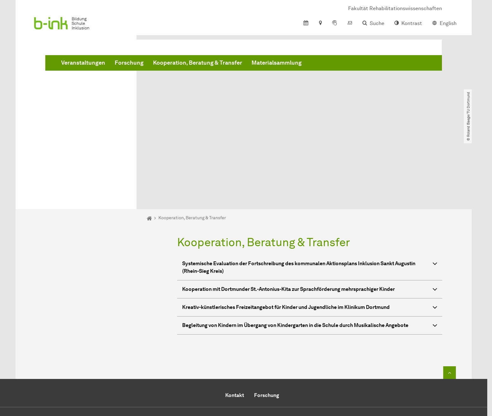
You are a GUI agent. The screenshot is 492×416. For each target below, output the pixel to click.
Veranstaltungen (179, 63)
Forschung (225, 63)
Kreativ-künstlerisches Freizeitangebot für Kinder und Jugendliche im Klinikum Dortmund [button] (309, 235)
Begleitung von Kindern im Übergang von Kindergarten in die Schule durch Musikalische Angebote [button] (309, 253)
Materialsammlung (373, 63)
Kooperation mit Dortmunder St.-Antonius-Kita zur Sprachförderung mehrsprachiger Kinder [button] (309, 217)
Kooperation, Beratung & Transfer (293, 63)
